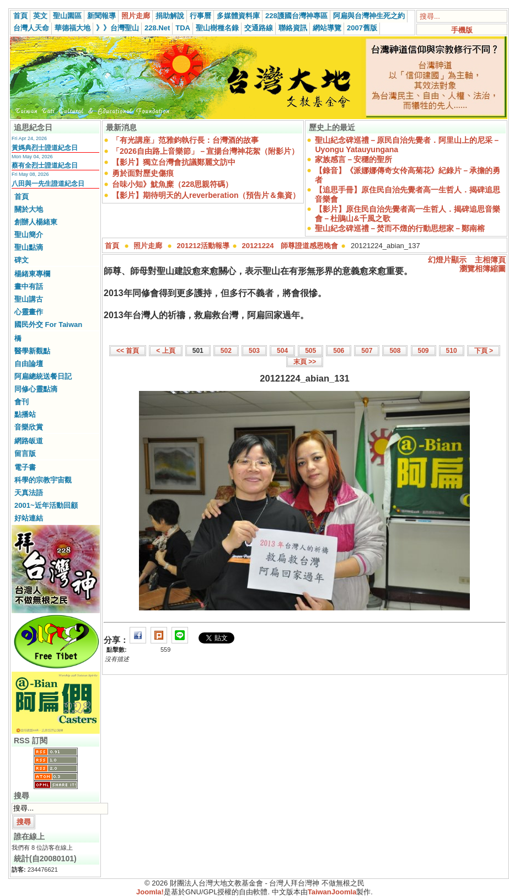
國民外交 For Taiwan (48, 324)
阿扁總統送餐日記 (43, 376)
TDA (182, 28)
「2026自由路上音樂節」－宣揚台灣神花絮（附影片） (205, 151)
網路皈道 (28, 441)
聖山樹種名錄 (217, 28)
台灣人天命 (31, 28)
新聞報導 (101, 16)
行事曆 (200, 16)
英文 (40, 16)
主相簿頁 (490, 259)
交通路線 (258, 28)
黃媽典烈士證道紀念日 (45, 148)
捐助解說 (170, 16)
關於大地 (28, 209)
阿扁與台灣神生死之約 (369, 16)
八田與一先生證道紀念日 (48, 183)
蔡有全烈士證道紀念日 (45, 165)
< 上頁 (165, 351)
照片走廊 (135, 16)
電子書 (25, 467)
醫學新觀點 (32, 351)
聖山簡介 (28, 234)
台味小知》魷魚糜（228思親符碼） (172, 184)
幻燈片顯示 (447, 259)
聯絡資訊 (292, 28)
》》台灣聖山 (117, 28)
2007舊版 (362, 28)
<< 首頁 (127, 351)
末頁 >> (304, 362)
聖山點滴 (28, 247)
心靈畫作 (28, 312)
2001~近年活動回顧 (46, 505)
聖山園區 (67, 16)
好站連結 (28, 518)
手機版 (462, 30)
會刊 (21, 402)
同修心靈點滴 (35, 389)
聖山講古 (28, 299)
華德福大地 (72, 28)
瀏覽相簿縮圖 (482, 268)
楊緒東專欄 (32, 274)
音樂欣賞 (28, 427)
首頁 (20, 16)
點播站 (25, 414)
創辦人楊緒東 (35, 222)
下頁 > (483, 351)
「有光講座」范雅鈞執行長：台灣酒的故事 (185, 140)
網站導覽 (327, 28)
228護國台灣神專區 (296, 16)
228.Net (157, 28)
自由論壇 (28, 364)
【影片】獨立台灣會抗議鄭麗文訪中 (173, 162)
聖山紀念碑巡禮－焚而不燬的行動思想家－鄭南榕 (400, 228)
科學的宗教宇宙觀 (43, 480)
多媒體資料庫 (238, 16)
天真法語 (28, 493)
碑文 (21, 260)
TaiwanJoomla (332, 892)
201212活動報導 (203, 246)
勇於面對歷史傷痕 (143, 173)
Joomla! (150, 892)
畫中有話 (28, 286)
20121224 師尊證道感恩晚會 (290, 246)
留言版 (25, 453)
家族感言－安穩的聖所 (353, 159)
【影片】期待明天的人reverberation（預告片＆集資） (206, 195)
